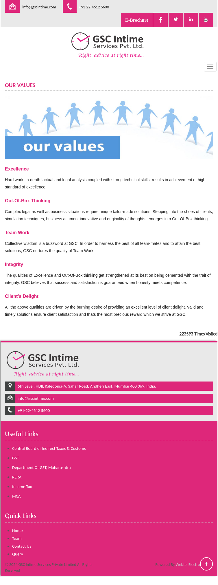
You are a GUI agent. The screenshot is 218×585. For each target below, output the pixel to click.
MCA (16, 489)
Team (17, 531)
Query (17, 547)
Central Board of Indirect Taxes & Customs (49, 441)
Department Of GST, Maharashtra (41, 460)
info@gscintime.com (39, 7)
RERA (16, 470)
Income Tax (22, 480)
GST (15, 451)
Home (17, 523)
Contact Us (21, 539)
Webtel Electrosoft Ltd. (194, 564)
